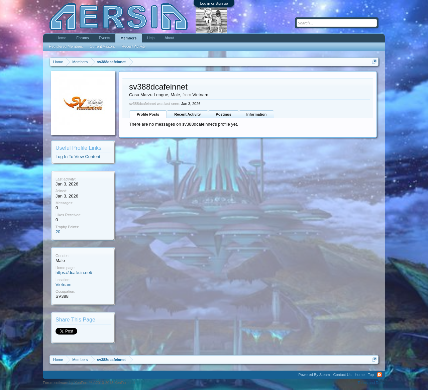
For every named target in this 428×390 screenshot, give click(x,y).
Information (256, 114)
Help (151, 38)
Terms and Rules (371, 383)
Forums (82, 38)
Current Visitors (102, 46)
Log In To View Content (78, 156)
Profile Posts (148, 114)
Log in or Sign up (214, 3)
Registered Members (66, 46)
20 (58, 231)
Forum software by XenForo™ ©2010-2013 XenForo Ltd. (89, 383)
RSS (379, 374)
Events (104, 38)
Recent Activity (187, 114)
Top (371, 375)
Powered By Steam (314, 375)
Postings (223, 114)
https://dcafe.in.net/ (74, 272)
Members (128, 38)
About (169, 38)
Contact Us (342, 375)
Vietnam (63, 284)
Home (61, 38)
